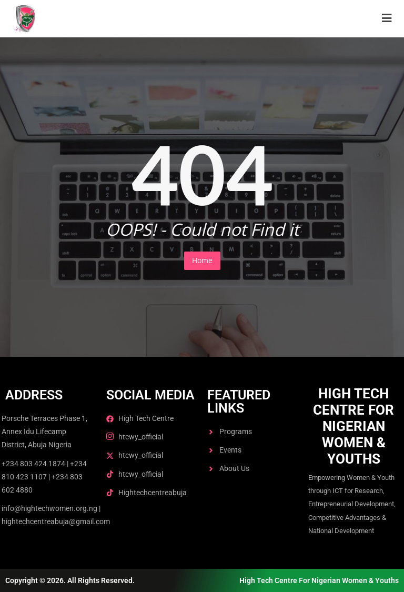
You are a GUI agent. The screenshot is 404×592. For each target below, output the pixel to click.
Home (202, 260)
